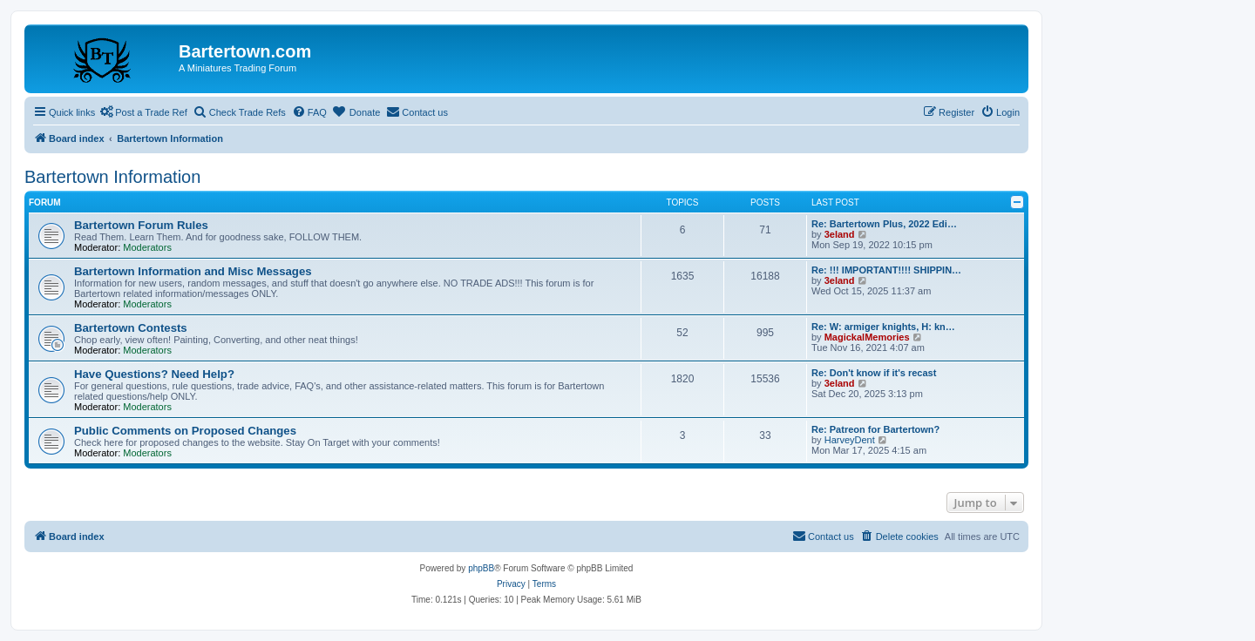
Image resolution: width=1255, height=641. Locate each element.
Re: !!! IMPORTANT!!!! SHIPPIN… (886, 270)
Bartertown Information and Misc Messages (193, 271)
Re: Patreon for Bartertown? (875, 429)
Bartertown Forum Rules (141, 225)
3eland (839, 234)
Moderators (147, 247)
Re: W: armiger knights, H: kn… (883, 326)
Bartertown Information (112, 176)
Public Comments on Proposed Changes (185, 430)
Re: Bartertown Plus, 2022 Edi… (884, 224)
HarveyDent (849, 440)
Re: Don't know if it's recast (873, 373)
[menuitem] (309, 112)
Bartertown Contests (130, 327)
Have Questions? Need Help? (154, 374)
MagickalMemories (867, 337)
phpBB (481, 568)
